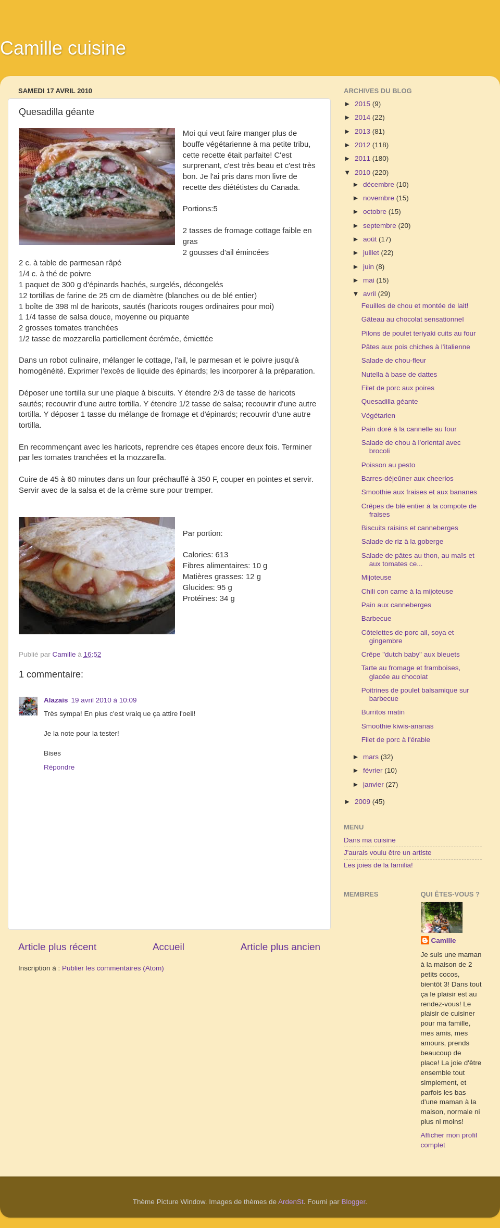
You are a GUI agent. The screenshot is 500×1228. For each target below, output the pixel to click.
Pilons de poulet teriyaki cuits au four (418, 333)
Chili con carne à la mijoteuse (407, 591)
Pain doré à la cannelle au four (409, 429)
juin (369, 267)
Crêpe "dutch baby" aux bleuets (410, 654)
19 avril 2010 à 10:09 (104, 700)
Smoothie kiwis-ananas (397, 726)
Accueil (168, 946)
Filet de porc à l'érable (395, 740)
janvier (374, 784)
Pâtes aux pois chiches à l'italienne (415, 347)
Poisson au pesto (388, 465)
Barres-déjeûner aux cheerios (407, 478)
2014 (363, 117)
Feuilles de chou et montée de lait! (415, 306)
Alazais (56, 700)
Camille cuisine (63, 48)
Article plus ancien (280, 946)
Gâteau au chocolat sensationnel (412, 319)
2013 (363, 131)
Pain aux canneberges (396, 605)
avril (370, 294)
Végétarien (378, 415)
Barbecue (376, 618)
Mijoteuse (376, 577)
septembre (380, 225)
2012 (363, 145)
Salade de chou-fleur (394, 360)
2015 (363, 104)
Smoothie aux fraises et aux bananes (419, 492)
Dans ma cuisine (370, 840)
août (371, 239)
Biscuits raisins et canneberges (409, 528)
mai (370, 280)
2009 (363, 801)
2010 (363, 172)
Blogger (354, 1202)
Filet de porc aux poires (397, 388)
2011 (363, 158)
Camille (443, 940)
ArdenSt (291, 1202)
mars (372, 757)
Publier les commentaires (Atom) (113, 968)
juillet (372, 253)
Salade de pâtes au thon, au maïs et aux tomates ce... (417, 560)
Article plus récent (57, 946)
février (373, 770)
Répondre (59, 767)
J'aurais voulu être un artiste (387, 852)
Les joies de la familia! (378, 865)
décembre (379, 184)
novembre (379, 198)
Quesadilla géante (389, 401)
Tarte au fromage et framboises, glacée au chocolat (411, 672)
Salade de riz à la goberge (402, 541)
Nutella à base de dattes (399, 374)
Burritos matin (383, 712)
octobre (376, 211)
